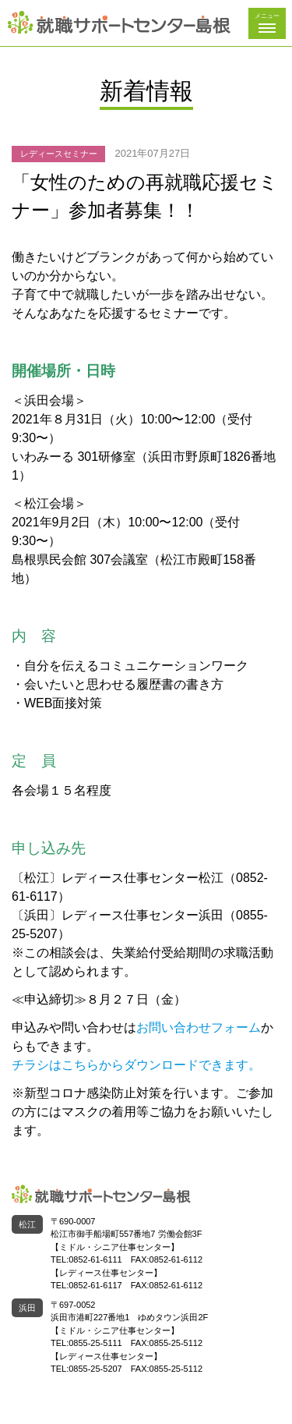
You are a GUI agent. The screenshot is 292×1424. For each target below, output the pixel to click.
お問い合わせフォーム (198, 1027)
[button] (267, 23)
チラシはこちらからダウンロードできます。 (136, 1065)
